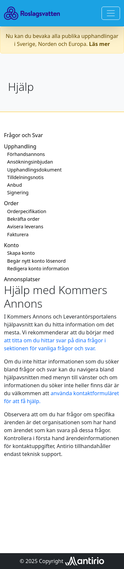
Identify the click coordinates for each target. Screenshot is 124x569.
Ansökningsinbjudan (30, 162)
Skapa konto (21, 253)
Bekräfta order (23, 219)
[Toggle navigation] (111, 13)
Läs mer (99, 44)
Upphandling (20, 146)
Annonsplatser (22, 279)
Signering (18, 192)
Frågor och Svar (23, 135)
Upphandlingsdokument (34, 170)
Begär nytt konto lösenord (36, 261)
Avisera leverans (25, 226)
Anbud (14, 185)
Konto (11, 245)
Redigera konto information (38, 268)
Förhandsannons (26, 154)
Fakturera (18, 234)
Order (11, 203)
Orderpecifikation (26, 211)
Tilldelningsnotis (25, 177)
